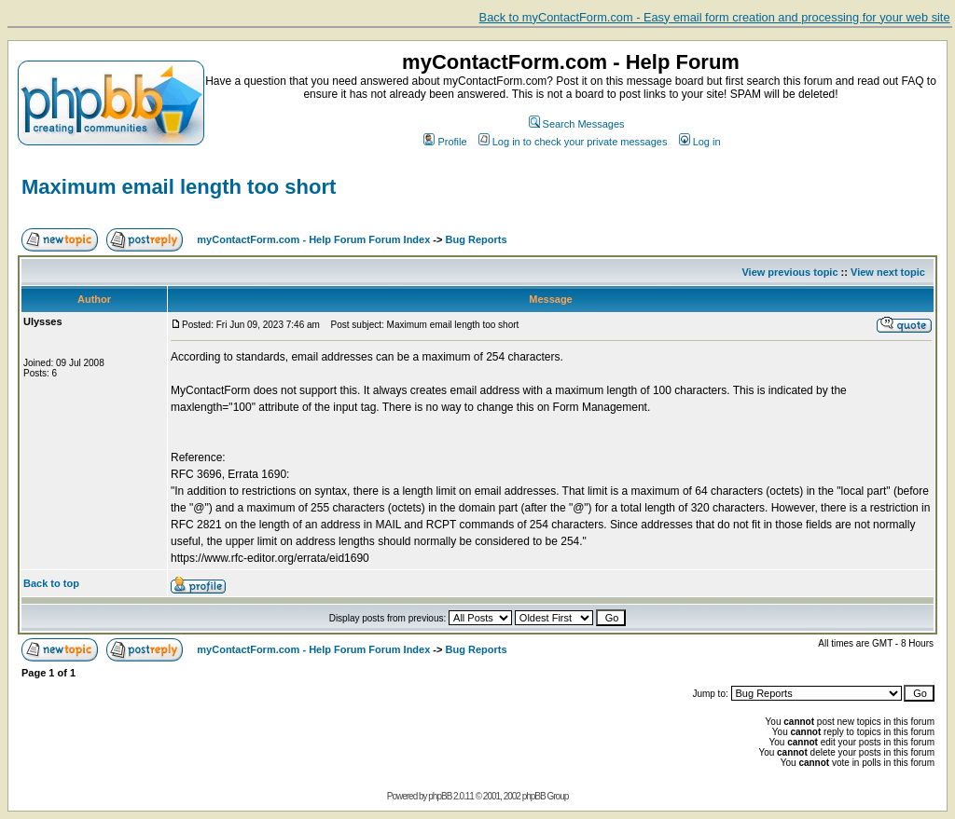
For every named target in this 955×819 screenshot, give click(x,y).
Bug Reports (476, 239)
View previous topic (789, 272)
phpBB (439, 796)
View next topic (888, 272)
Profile (444, 141)
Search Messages (577, 124)
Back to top (51, 583)
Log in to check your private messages (573, 141)
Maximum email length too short (178, 186)
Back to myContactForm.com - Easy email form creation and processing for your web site (714, 17)
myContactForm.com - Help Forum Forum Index (313, 239)
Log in (700, 141)
